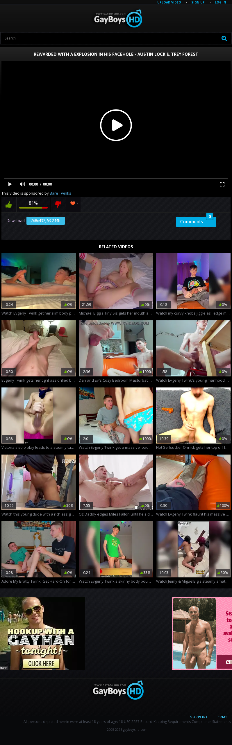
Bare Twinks (60, 193)
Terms (221, 716)
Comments (196, 221)
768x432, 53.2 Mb (45, 220)
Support (199, 716)
